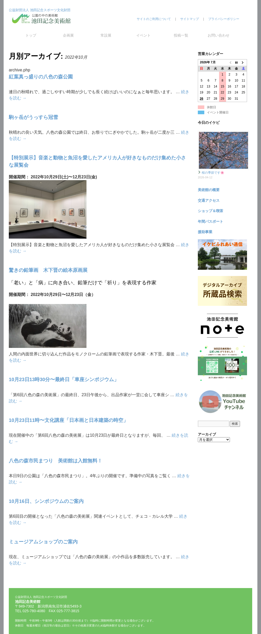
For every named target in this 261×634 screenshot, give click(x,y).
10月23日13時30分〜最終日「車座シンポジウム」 (64, 379)
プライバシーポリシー (223, 19)
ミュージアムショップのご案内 (43, 541)
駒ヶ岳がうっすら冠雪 (33, 117)
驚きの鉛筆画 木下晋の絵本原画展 (48, 270)
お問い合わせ (218, 35)
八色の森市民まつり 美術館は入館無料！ (55, 460)
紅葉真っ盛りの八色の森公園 (41, 76)
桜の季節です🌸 (213, 172)
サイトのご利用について (154, 19)
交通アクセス (209, 200)
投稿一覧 (181, 35)
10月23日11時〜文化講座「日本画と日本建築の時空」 (68, 420)
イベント (143, 35)
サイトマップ (189, 19)
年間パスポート (210, 221)
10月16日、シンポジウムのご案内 (46, 501)
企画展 (68, 35)
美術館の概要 (209, 190)
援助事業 (205, 232)
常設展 (105, 35)
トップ (30, 35)
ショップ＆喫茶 (210, 211)
